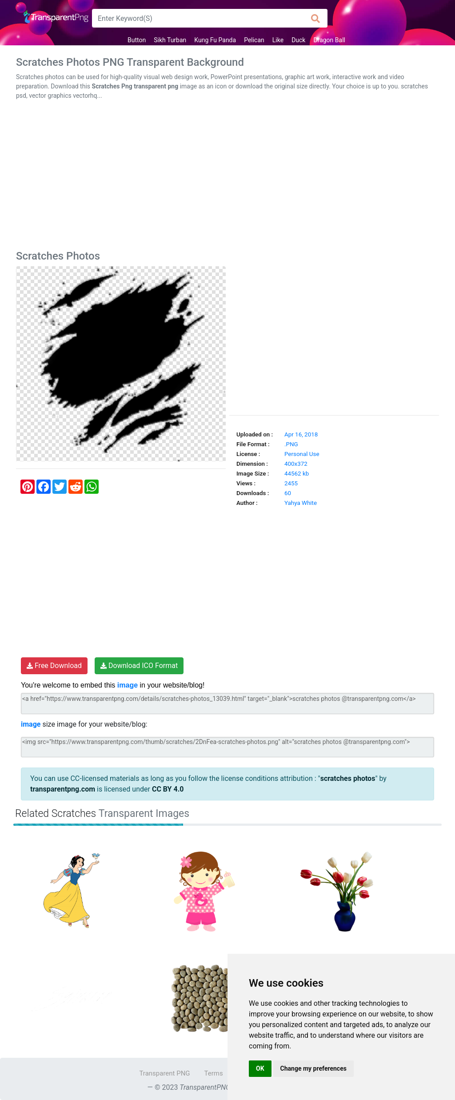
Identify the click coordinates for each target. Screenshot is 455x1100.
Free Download (54, 665)
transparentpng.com (62, 789)
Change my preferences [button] (313, 1068)
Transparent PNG (164, 1073)
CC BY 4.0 (168, 789)
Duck (298, 40)
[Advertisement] (227, 177)
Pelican (254, 40)
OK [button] (260, 1068)
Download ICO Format (139, 665)
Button (137, 40)
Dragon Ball (329, 40)
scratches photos (347, 778)
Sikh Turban (170, 40)
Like (277, 40)
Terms (213, 1073)
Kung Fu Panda (215, 40)
